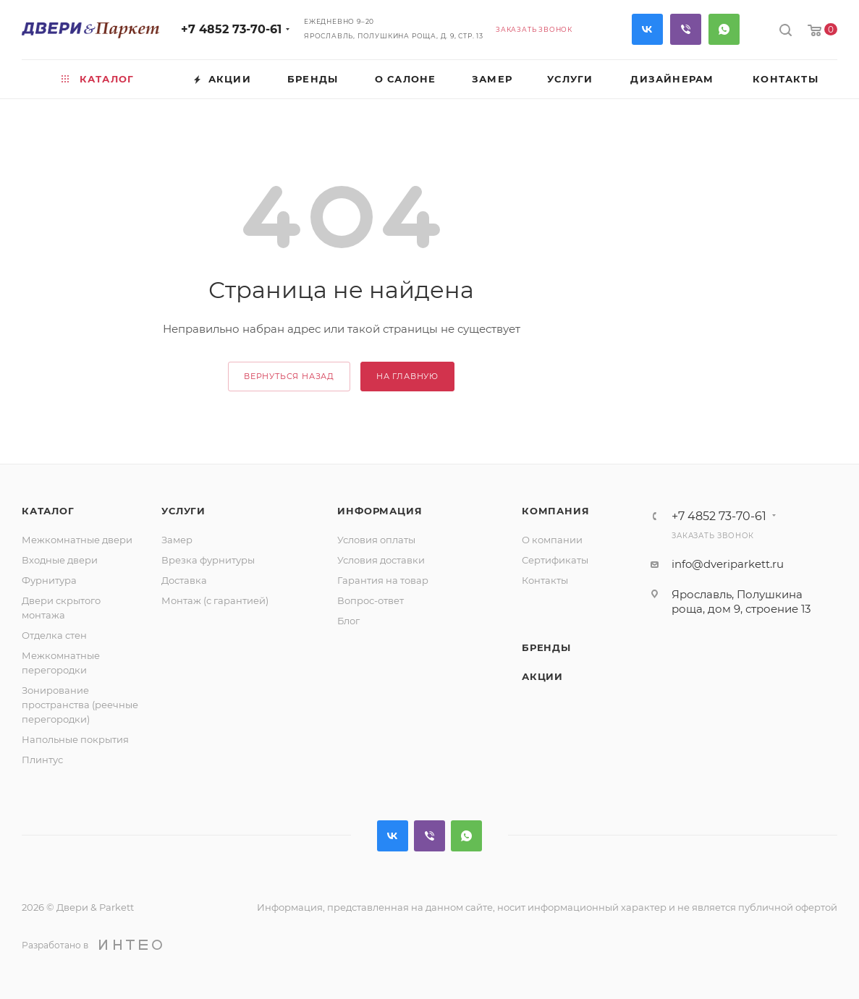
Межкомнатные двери (77, 539)
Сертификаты (555, 560)
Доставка (184, 580)
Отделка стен (54, 635)
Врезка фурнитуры (208, 560)
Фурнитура (49, 580)
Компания (555, 510)
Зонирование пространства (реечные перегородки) (80, 704)
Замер (176, 539)
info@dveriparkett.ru (728, 564)
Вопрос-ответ (370, 600)
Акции (542, 676)
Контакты (545, 580)
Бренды (546, 647)
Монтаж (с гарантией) (214, 600)
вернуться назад (289, 376)
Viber (685, 29)
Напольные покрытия (75, 739)
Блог (348, 620)
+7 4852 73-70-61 (231, 29)
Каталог (48, 510)
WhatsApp (724, 29)
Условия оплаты (376, 539)
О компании (552, 539)
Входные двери (60, 560)
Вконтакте (647, 29)
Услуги (183, 510)
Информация (379, 510)
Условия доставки (381, 560)
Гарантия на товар (382, 580)
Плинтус (42, 759)
